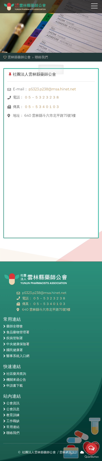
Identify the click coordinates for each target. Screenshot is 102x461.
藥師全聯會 (14, 326)
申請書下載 (14, 386)
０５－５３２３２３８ (41, 97)
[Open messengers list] (91, 448)
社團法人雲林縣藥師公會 (39, 452)
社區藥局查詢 (16, 374)
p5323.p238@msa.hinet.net (52, 89)
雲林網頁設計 (68, 452)
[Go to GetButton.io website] (91, 456)
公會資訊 (12, 403)
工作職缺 (12, 421)
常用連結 (12, 427)
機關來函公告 (16, 380)
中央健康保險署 (17, 344)
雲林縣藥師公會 (25, 6)
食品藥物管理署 (17, 332)
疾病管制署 (14, 338)
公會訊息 (12, 409)
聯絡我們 (12, 433)
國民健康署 (14, 350)
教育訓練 (12, 415)
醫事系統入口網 (17, 356)
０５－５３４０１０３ (41, 107)
